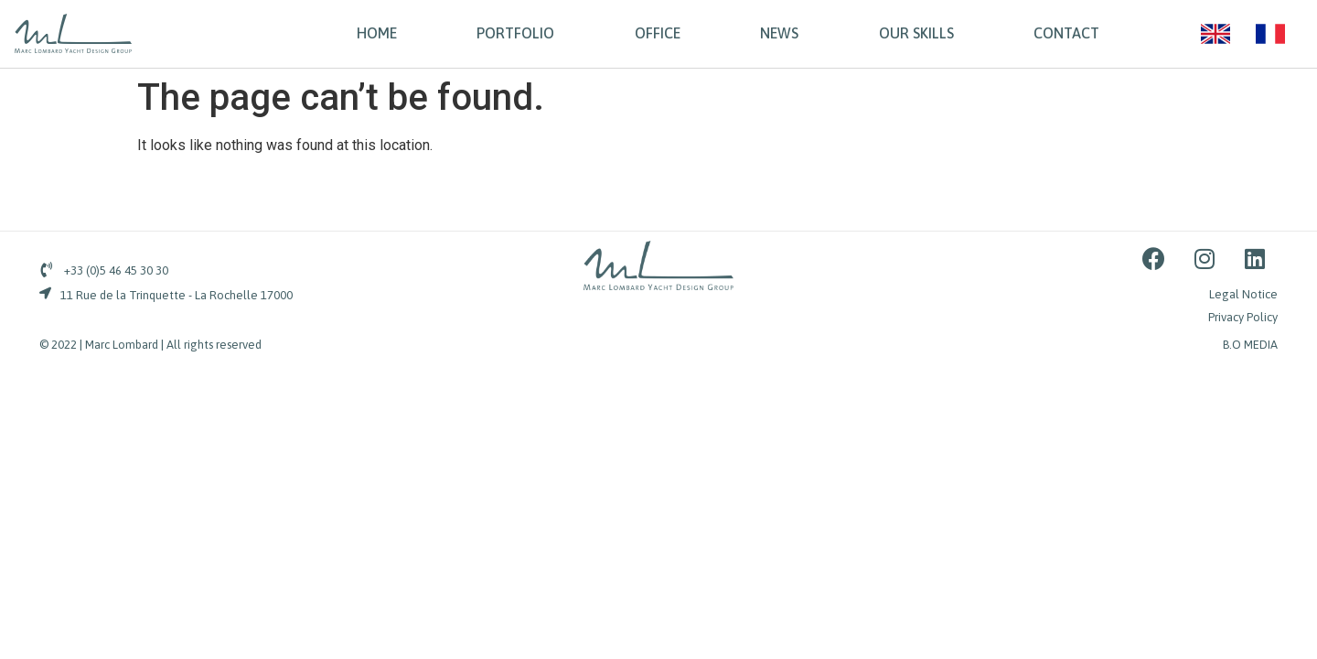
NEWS (779, 33)
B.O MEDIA (1250, 344)
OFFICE (657, 33)
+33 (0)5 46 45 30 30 (116, 270)
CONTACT (1066, 33)
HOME (377, 33)
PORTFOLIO (515, 33)
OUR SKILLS (916, 33)
